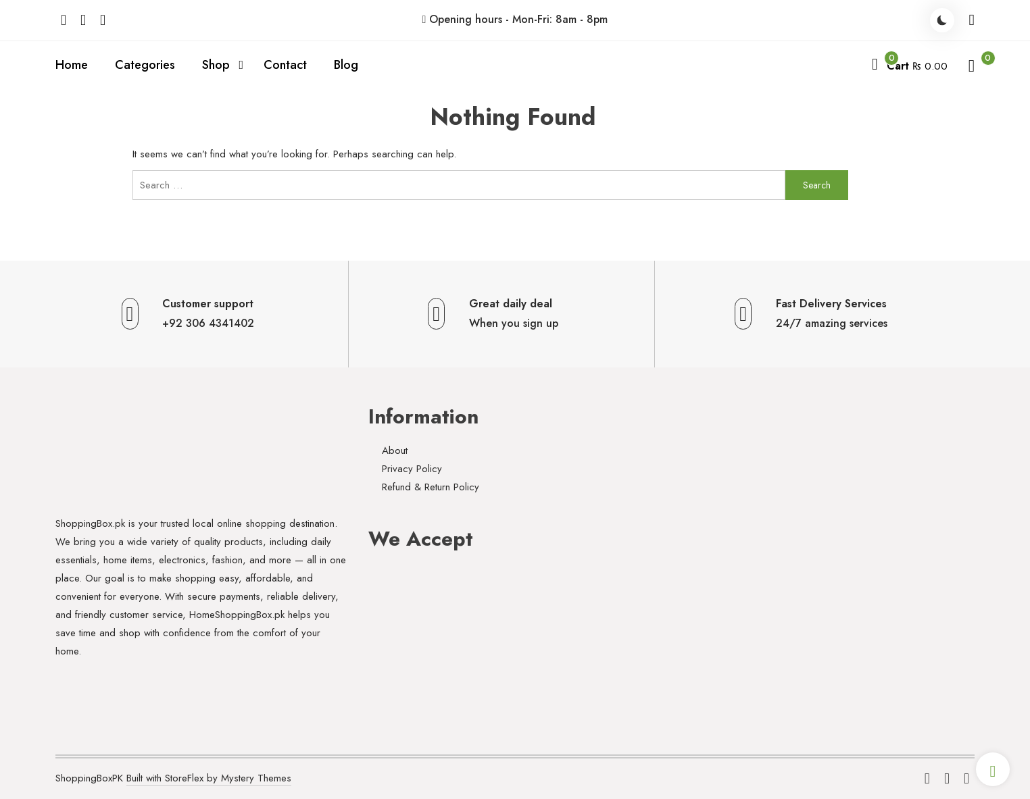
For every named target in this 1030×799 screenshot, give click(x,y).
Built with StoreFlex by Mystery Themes (208, 778)
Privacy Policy (412, 468)
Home (71, 65)
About (395, 450)
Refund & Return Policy (430, 487)
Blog (346, 65)
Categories (145, 65)
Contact (285, 65)
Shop (216, 65)
